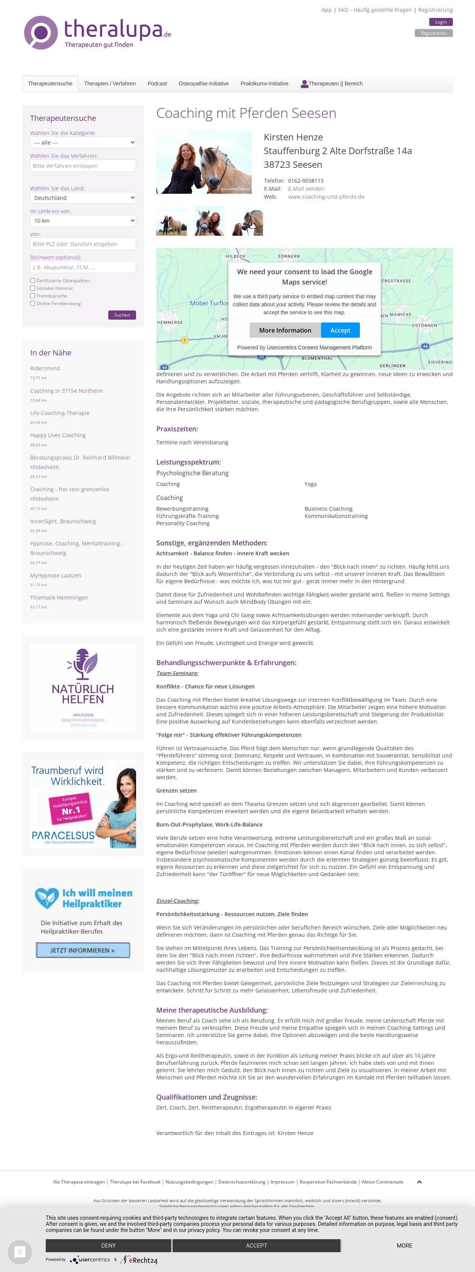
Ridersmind (45, 368)
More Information (285, 330)
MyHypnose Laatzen (55, 575)
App (327, 9)
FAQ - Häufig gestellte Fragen (375, 9)
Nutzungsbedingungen (189, 1182)
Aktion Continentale (382, 1182)
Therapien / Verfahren (110, 83)
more (404, 1245)
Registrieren (434, 33)
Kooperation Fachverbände (328, 1182)
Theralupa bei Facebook (135, 1182)
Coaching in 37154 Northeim (66, 390)
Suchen (122, 315)
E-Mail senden (306, 188)
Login (441, 22)
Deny (108, 1245)
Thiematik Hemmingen (59, 597)
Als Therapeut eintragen (79, 1182)
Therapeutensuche (50, 83)
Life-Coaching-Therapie (60, 412)
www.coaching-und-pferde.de (326, 196)
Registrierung (435, 9)
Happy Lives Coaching (58, 435)
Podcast (157, 83)
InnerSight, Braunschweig (63, 521)
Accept (340, 330)
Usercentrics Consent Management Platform (319, 347)
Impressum (283, 1182)
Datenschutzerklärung (242, 1182)
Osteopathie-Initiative (204, 83)
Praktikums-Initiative (264, 83)
